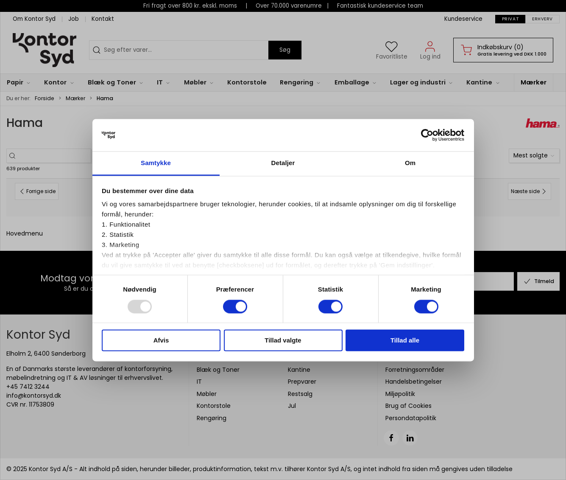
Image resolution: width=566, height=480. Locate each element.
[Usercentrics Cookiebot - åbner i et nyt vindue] (427, 135)
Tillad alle (404, 340)
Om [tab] (410, 163)
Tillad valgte (283, 340)
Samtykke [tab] (156, 163)
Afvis (161, 340)
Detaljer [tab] (283, 163)
